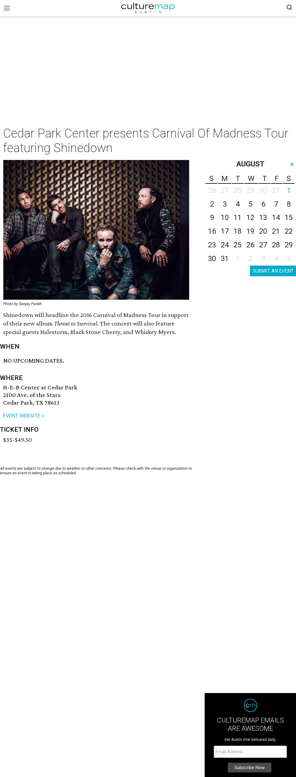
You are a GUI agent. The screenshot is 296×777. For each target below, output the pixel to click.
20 (263, 231)
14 (276, 217)
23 (212, 245)
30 (212, 258)
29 (289, 245)
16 (212, 231)
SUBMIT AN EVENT (273, 271)
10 (225, 217)
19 (250, 231)
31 (225, 258)
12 (250, 217)
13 (263, 217)
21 (276, 231)
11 (237, 217)
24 (225, 245)
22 (289, 231)
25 (237, 245)
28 (276, 245)
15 (289, 217)
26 (250, 245)
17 (225, 231)
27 (263, 245)
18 (237, 231)
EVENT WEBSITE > (23, 416)
